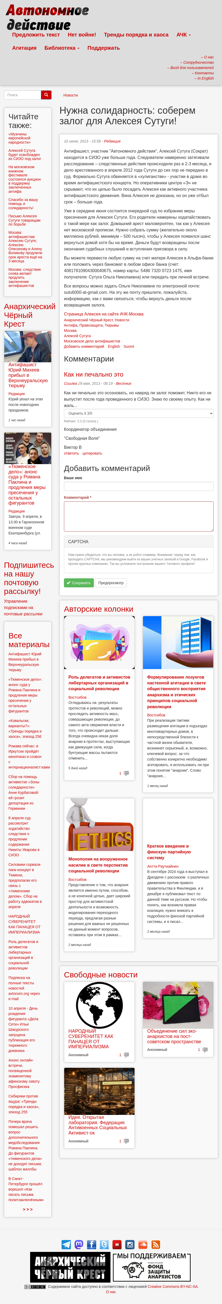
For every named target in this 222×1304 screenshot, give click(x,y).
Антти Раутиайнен (162, 866)
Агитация (24, 48)
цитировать (92, 453)
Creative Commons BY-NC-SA (173, 1286)
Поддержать (103, 48)
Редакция (112, 141)
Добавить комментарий (84, 346)
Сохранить (79, 583)
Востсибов (77, 697)
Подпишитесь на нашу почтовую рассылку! (29, 578)
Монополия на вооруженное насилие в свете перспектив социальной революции (98, 865)
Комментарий (77, 497)
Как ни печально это (93, 374)
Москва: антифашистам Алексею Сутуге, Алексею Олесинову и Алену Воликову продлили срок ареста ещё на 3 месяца (25, 246)
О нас (111, 1292)
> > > (28, 1209)
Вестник (123, 383)
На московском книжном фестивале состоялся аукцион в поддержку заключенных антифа (24, 179)
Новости (70, 95)
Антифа (70, 325)
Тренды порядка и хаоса (136, 35)
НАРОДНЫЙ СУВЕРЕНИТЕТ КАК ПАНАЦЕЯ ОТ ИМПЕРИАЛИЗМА (90, 1038)
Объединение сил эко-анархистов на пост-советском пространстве (174, 1036)
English (114, 346)
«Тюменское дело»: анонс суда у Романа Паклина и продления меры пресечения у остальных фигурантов (26, 485)
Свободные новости (101, 974)
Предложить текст (36, 35)
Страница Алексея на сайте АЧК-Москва (104, 314)
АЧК (184, 35)
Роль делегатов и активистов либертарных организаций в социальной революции (99, 683)
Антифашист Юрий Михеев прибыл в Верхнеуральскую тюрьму (28, 375)
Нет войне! (82, 35)
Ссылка (70, 383)
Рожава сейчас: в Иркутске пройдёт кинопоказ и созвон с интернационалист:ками (29, 756)
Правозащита (91, 325)
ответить (71, 453)
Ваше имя (73, 478)
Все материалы (29, 640)
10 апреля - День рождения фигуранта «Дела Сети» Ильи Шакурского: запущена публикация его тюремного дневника (23, 1029)
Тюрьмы (112, 325)
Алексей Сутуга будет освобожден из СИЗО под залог (24, 154)
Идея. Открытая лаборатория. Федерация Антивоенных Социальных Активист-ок (97, 1125)
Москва (70, 330)
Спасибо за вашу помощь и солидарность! (23, 204)
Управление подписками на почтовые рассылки (23, 607)
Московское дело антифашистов (92, 341)
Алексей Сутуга (77, 336)
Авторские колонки (98, 609)
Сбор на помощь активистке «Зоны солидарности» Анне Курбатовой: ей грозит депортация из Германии (23, 793)
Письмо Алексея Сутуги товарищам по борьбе (24, 220)
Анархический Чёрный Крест (88, 320)
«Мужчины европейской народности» (19, 138)
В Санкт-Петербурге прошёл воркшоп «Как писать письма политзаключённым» (26, 1189)
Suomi (129, 346)
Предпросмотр (110, 583)
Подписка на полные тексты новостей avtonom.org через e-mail (24, 988)
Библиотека (62, 48)
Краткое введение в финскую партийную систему (169, 852)
